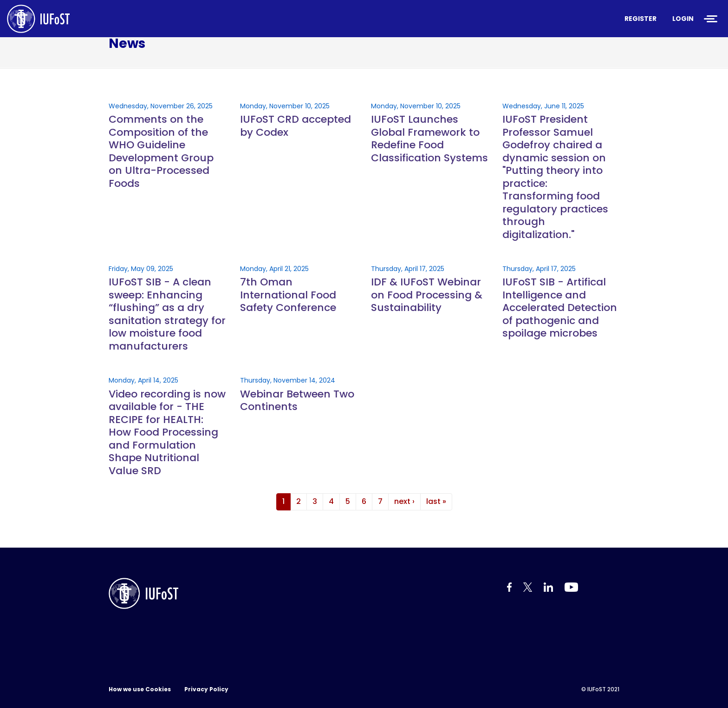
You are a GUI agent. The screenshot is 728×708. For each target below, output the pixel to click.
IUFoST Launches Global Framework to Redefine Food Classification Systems (429, 138)
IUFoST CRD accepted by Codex (295, 126)
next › (404, 501)
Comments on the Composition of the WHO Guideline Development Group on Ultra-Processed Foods (161, 151)
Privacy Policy (206, 689)
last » (436, 501)
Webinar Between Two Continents (297, 400)
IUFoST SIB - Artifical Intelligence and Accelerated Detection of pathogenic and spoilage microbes (559, 308)
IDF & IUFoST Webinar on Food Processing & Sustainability (426, 295)
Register (640, 18)
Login (683, 18)
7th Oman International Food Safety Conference (288, 295)
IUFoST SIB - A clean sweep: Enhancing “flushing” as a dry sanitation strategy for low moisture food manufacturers (167, 314)
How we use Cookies (140, 689)
